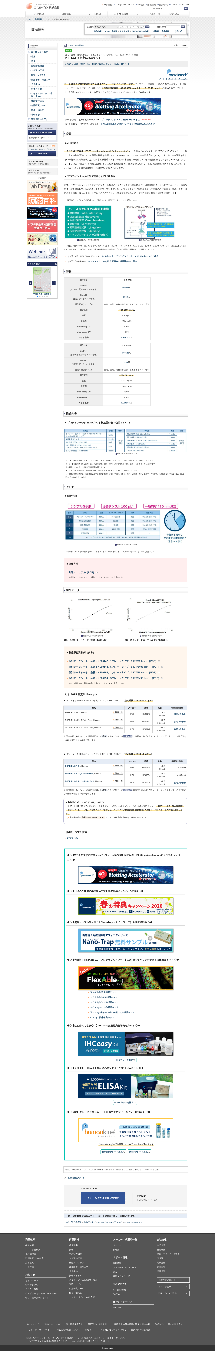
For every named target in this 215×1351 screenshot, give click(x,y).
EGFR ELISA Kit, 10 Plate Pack (79, 781)
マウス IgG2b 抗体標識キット (104, 1007)
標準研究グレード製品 (112, 1152)
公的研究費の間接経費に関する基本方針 (131, 1324)
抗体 (33, 61)
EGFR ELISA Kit (72, 766)
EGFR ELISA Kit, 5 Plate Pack (79, 773)
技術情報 (117, 1263)
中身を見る (37, 294)
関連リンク (90, 1330)
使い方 (179, 31)
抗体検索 (98, 31)
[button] (54, 283)
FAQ (115, 1272)
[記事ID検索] (173, 26)
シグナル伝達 (37, 70)
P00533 (125, 287)
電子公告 (161, 1263)
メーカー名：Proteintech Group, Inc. (173, 79)
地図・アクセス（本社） (168, 1254)
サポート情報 (93, 14)
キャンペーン (31, 1280)
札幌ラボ (35, 114)
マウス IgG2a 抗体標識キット (104, 1002)
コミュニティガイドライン (39, 1330)
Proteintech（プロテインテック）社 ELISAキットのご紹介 (130, 256)
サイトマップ (32, 1324)
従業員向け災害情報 (140, 1330)
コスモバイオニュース (47, 149)
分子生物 (35, 84)
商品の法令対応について (68, 1330)
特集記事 (73, 1245)
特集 (33, 56)
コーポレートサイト (125, 4)
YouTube (117, 1294)
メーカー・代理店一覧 (148, 14)
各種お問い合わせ (166, 1280)
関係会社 (161, 1267)
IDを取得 (108, 4)
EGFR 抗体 (72, 838)
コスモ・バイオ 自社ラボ (82, 1297)
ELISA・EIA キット (122, 64)
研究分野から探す (39, 119)
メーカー (117, 1245)
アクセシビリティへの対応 (113, 1330)
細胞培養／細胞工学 (40, 79)
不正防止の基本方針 (97, 1324)
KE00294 (125, 403)
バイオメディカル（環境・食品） (41, 94)
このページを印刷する (74, 45)
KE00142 (125, 337)
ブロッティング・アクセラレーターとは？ (122, 119)
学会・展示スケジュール (37, 1298)
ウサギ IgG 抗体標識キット (103, 992)
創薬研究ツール (38, 105)
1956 (125, 297)
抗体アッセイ (85, 64)
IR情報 (141, 4)
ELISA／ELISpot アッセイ (102, 64)
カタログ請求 (121, 14)
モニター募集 (31, 1289)
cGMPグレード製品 (138, 1152)
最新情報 (66, 14)
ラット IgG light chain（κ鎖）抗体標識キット (112, 1012)
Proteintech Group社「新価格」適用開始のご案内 (112, 261)
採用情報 (163, 4)
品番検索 (165, 31)
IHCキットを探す (124, 1060)
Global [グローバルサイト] (174, 4)
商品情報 (39, 14)
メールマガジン (33, 149)
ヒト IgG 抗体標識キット (102, 1017)
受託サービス (37, 101)
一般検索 (155, 31)
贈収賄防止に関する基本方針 (169, 1324)
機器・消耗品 (37, 110)
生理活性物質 (37, 66)
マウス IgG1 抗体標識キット (103, 997)
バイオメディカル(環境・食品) (83, 1280)
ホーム (28, 19)
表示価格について (76, 1178)
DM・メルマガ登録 (167, 1293)
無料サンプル (31, 1285)
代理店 (116, 1250)
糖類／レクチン (38, 75)
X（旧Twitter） (120, 1290)
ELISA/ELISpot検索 (140, 31)
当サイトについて (52, 1324)
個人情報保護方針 (74, 1324)
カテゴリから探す (72, 64)
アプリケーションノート (124, 1267)
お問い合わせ (175, 14)
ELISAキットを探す (123, 1102)
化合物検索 (124, 31)
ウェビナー (41, 1293)
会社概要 (161, 1250)
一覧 (55, 264)
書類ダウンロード (121, 1276)
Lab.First (185, 4)
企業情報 (151, 4)
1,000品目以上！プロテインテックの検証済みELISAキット (129, 124)
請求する (47, 294)
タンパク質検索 (110, 31)
